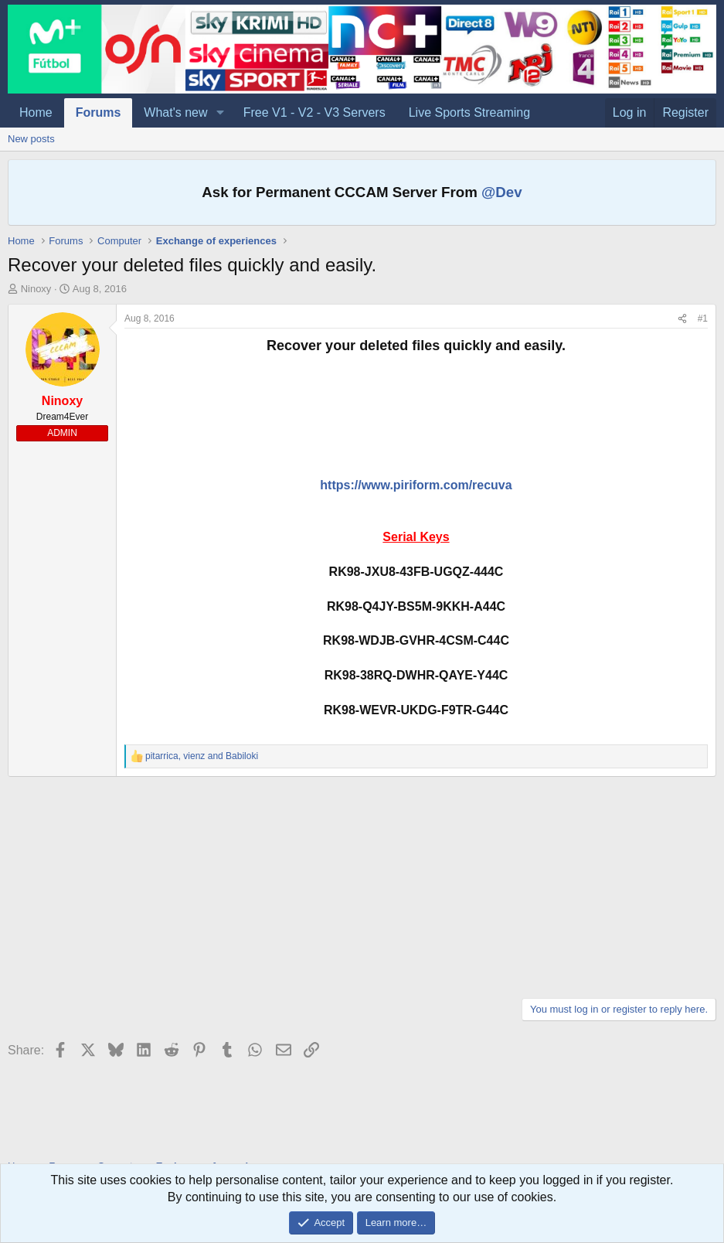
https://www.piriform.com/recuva (416, 485)
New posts (31, 139)
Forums (98, 112)
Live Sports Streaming (469, 112)
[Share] (682, 319)
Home (36, 112)
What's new (175, 112)
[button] (220, 113)
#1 (703, 318)
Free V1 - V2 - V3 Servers (314, 112)
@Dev (501, 192)
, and (201, 756)
